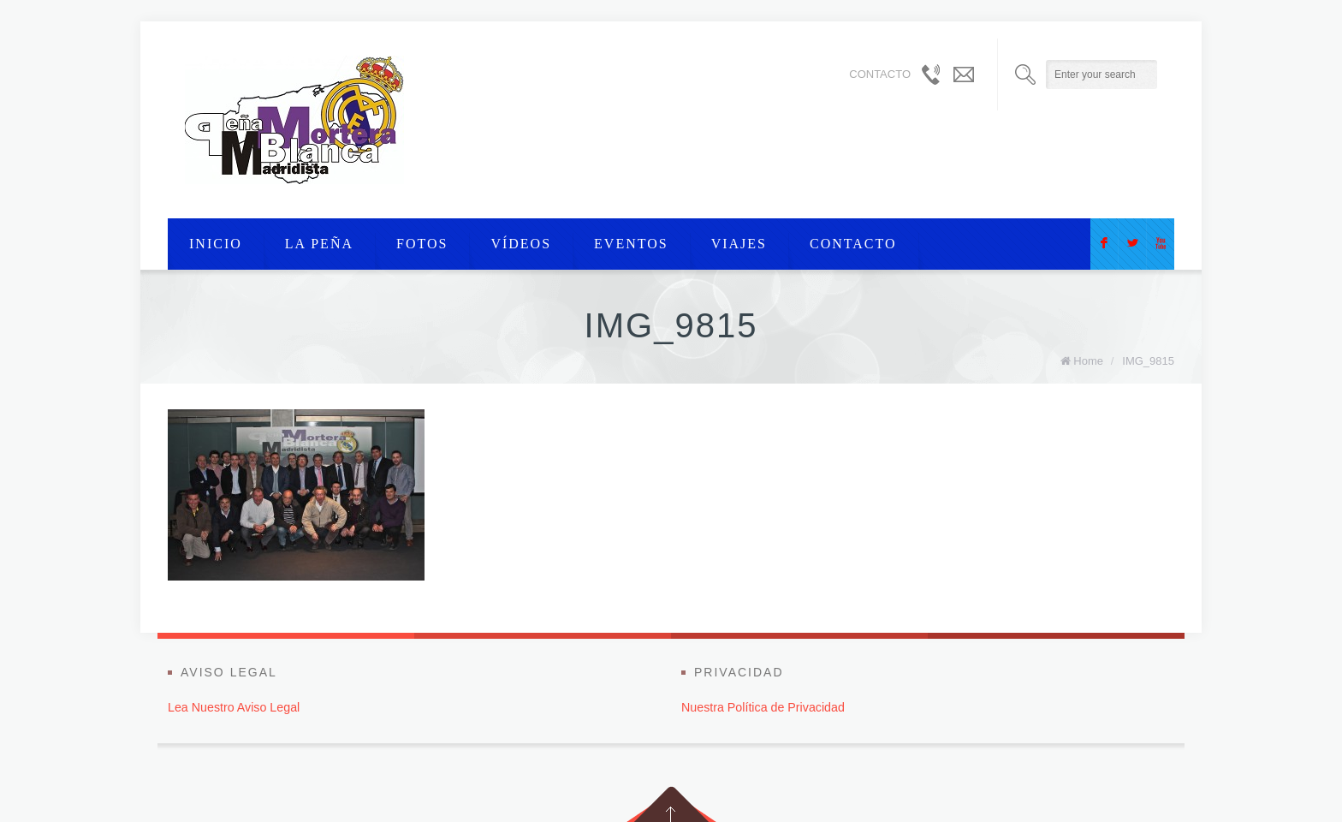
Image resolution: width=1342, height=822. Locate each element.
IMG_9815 (1148, 360)
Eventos (631, 243)
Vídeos (520, 243)
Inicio (215, 243)
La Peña (319, 243)
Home (1088, 360)
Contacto (853, 243)
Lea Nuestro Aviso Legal (234, 707)
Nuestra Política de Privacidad (763, 707)
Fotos (422, 243)
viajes (739, 243)
